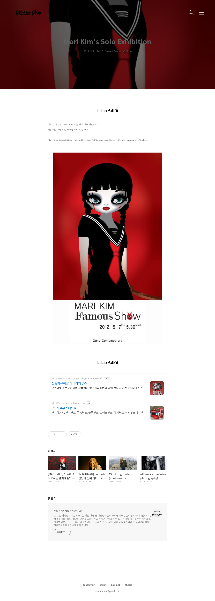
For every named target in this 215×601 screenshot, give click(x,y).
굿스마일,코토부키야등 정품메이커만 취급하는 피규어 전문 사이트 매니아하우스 (97, 388)
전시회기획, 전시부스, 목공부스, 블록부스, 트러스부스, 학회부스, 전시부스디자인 (97, 412)
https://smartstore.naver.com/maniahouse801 (77, 378)
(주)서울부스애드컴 (64, 408)
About (128, 585)
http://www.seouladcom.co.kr (68, 403)
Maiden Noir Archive (68, 511)
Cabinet (115, 585)
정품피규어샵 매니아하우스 (69, 383)
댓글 (51, 498)
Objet (103, 585)
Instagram (89, 585)
